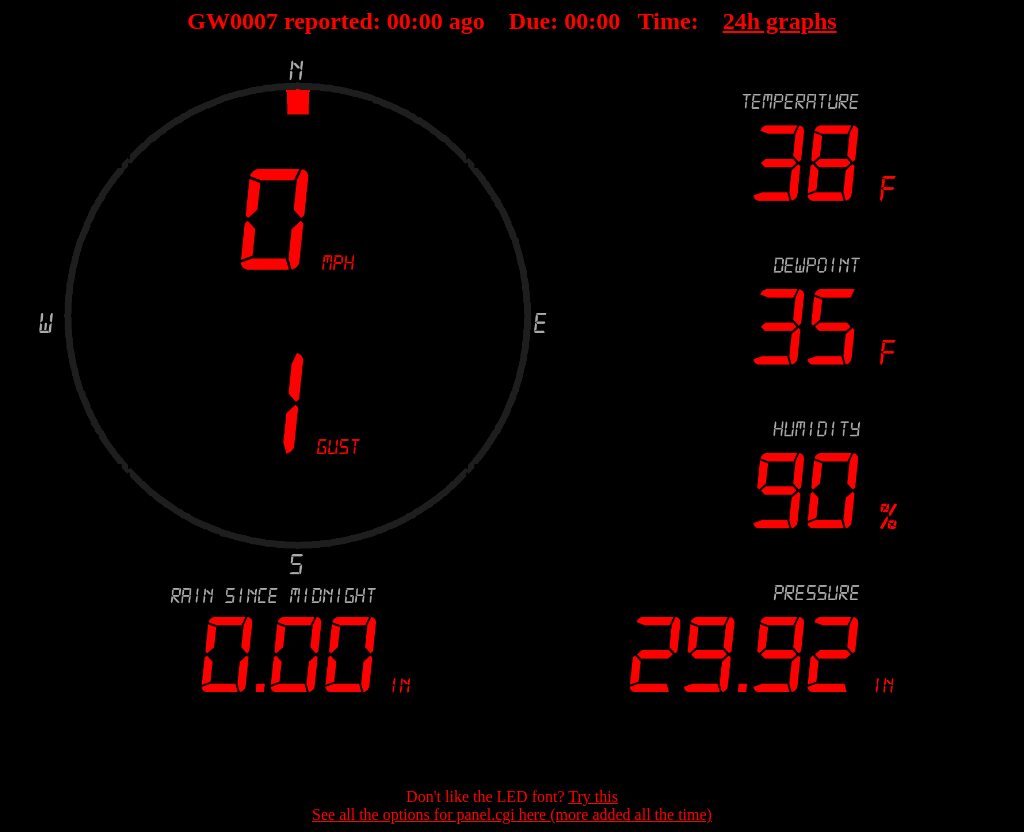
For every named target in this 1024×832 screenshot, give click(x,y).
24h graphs (780, 21)
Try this (593, 796)
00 (399, 21)
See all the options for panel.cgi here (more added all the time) (512, 814)
